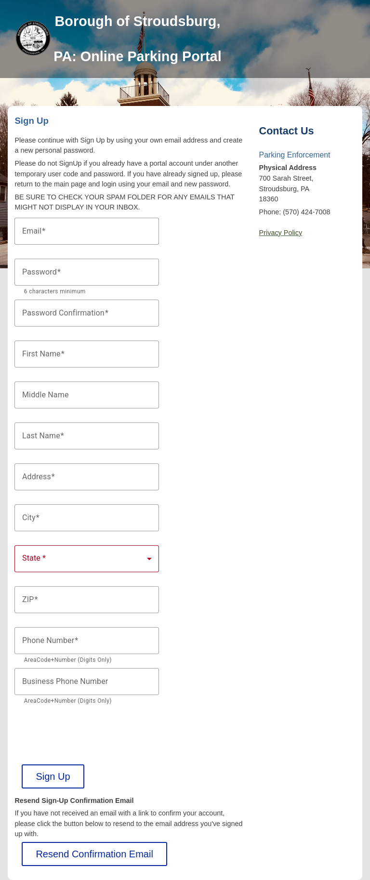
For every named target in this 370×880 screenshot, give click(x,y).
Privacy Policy (281, 232)
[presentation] (87, 728)
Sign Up (53, 776)
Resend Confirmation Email (94, 854)
